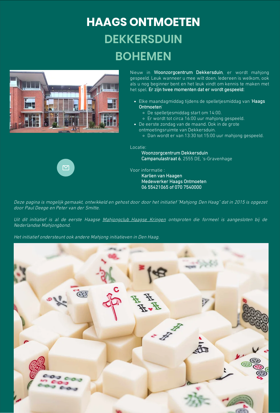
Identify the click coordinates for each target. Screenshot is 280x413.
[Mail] (66, 168)
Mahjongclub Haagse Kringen (134, 220)
